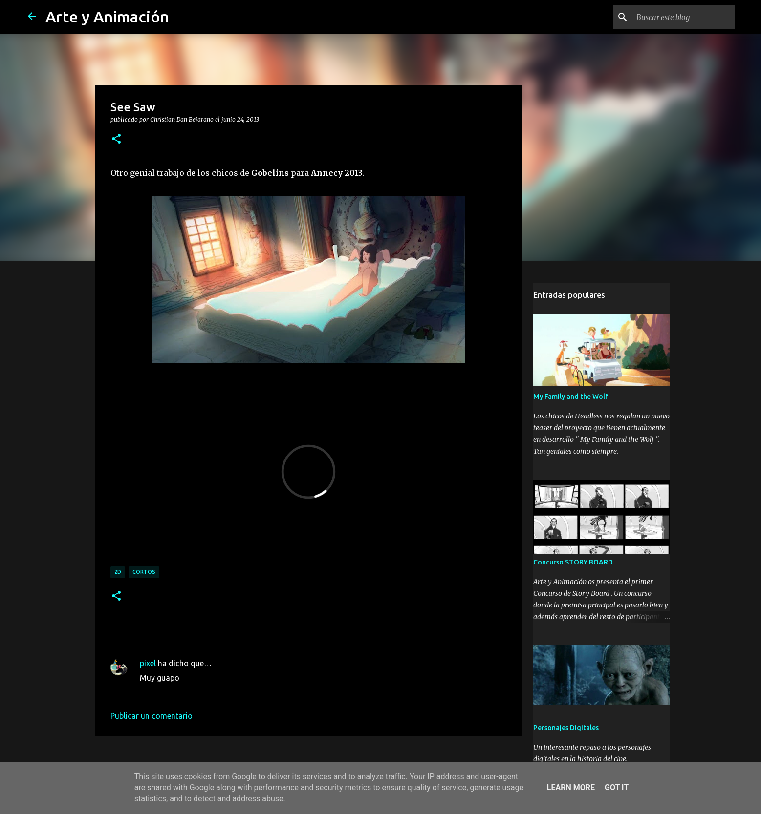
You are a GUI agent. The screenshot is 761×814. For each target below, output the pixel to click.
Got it (617, 787)
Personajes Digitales (566, 727)
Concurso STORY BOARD (573, 562)
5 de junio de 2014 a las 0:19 (190, 692)
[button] (116, 139)
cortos (143, 572)
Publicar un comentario (151, 715)
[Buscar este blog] (683, 17)
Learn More (571, 787)
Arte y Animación (107, 16)
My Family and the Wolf (570, 396)
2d (117, 572)
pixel (148, 663)
